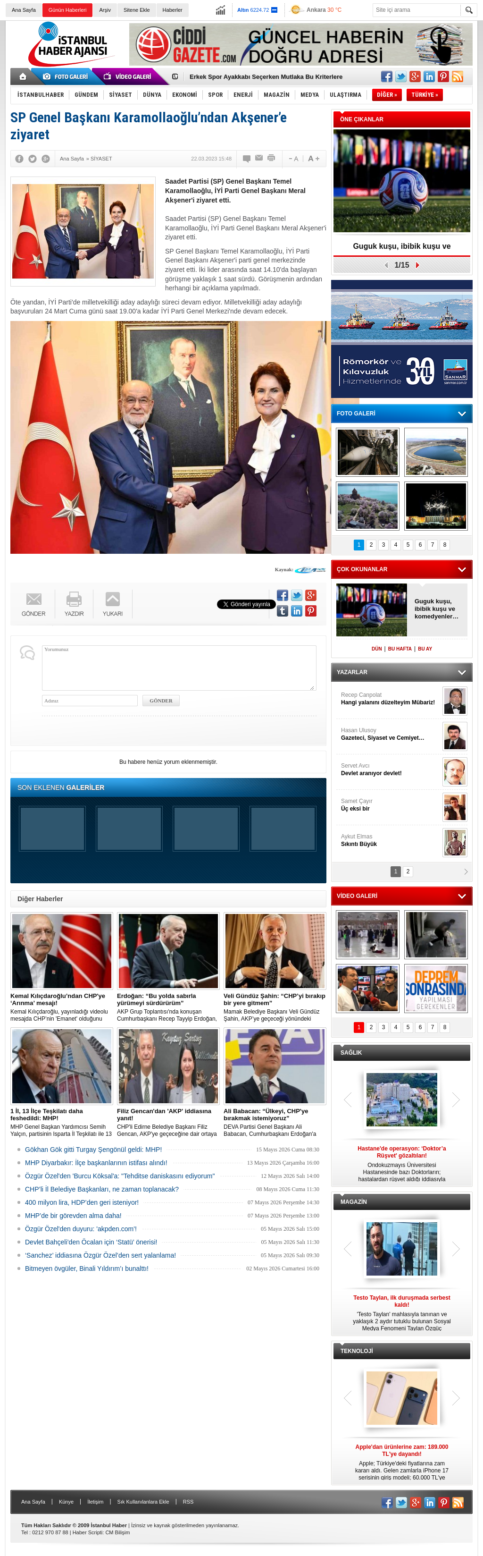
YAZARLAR (352, 672)
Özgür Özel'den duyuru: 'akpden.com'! (81, 1229)
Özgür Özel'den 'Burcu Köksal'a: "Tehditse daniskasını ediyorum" (120, 1176)
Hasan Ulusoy (390, 734)
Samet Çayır (390, 805)
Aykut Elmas (390, 840)
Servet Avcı (390, 769)
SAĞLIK (351, 1052)
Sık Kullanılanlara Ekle (143, 1502)
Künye (66, 1502)
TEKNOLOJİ (357, 1351)
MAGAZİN (354, 1202)
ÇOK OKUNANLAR (362, 569)
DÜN (377, 648)
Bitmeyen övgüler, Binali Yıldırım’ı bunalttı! (87, 1268)
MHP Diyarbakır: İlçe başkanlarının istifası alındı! (96, 1163)
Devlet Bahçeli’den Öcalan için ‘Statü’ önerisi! (91, 1242)
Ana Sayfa (24, 10)
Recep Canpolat (390, 699)
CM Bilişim (117, 1532)
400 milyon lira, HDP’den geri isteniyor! (82, 1202)
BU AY (425, 648)
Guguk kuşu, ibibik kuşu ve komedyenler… (401, 249)
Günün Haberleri (68, 10)
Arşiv (104, 10)
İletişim (95, 1502)
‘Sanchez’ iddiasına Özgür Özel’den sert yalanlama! (100, 1255)
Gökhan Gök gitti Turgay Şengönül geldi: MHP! (93, 1149)
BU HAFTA (400, 648)
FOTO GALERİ (356, 413)
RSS (188, 1502)
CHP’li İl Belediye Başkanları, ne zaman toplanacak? (102, 1189)
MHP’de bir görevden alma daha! (73, 1215)
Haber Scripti (88, 1532)
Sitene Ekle (137, 10)
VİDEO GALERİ (357, 896)
